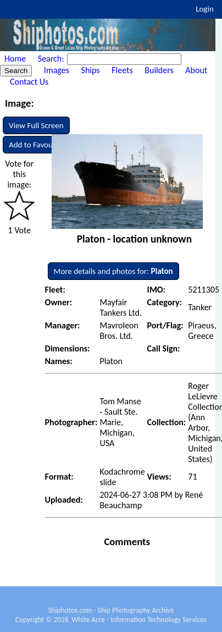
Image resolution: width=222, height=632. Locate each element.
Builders (159, 70)
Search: (52, 58)
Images (56, 70)
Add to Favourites (38, 145)
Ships (90, 70)
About (196, 70)
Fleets (122, 70)
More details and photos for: (113, 271)
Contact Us (29, 81)
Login (205, 9)
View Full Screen (36, 125)
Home (15, 58)
